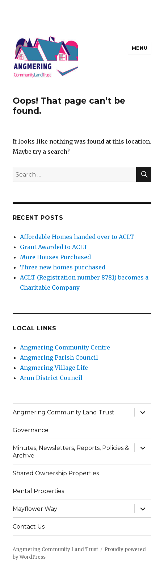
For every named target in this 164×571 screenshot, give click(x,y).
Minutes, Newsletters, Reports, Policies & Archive (71, 451)
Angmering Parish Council (59, 357)
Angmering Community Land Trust (63, 412)
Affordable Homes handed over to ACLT (77, 236)
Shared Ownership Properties (56, 473)
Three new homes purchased (62, 267)
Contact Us (29, 526)
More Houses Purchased (55, 257)
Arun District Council (51, 377)
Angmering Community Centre (65, 347)
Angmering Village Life (54, 367)
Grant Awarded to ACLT (54, 247)
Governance (31, 430)
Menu (139, 48)
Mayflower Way (35, 508)
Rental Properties (38, 491)
